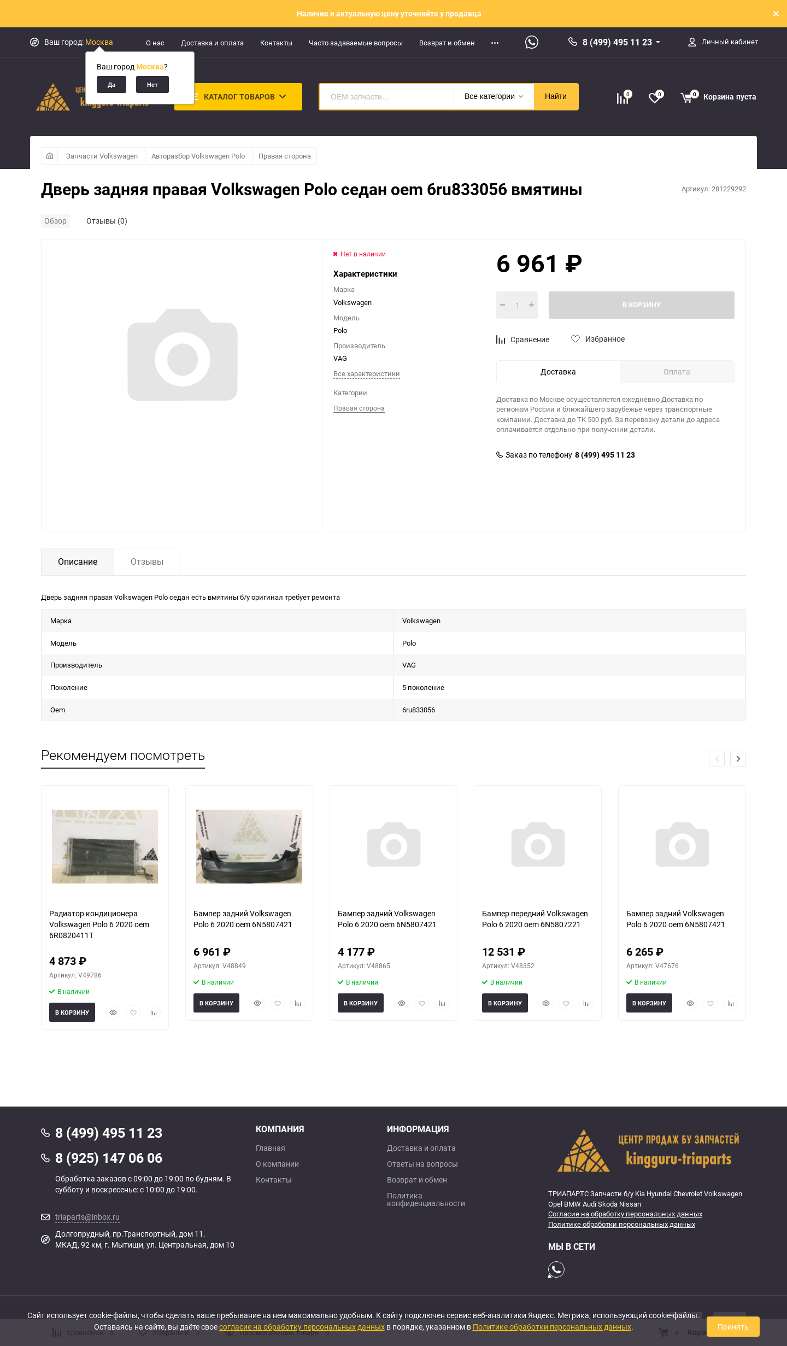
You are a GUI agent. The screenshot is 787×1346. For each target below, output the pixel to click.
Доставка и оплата (212, 43)
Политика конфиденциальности (426, 1199)
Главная (270, 1148)
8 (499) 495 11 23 (617, 42)
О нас (155, 43)
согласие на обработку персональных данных (302, 1326)
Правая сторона (285, 156)
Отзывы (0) (106, 220)
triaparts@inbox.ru (87, 1217)
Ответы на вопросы (422, 1164)
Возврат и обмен (447, 43)
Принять (733, 1326)
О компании (277, 1164)
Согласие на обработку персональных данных (625, 1214)
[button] (738, 758)
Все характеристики (366, 373)
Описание (77, 561)
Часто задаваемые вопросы (356, 43)
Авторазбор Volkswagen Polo (198, 156)
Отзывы (147, 561)
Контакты (276, 43)
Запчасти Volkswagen (102, 156)
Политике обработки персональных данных (621, 1224)
